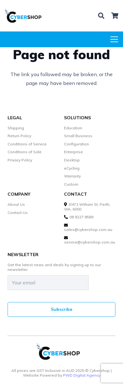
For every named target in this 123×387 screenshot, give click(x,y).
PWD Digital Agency (81, 375)
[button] (101, 15)
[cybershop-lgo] (26, 16)
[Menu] (114, 39)
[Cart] (115, 15)
